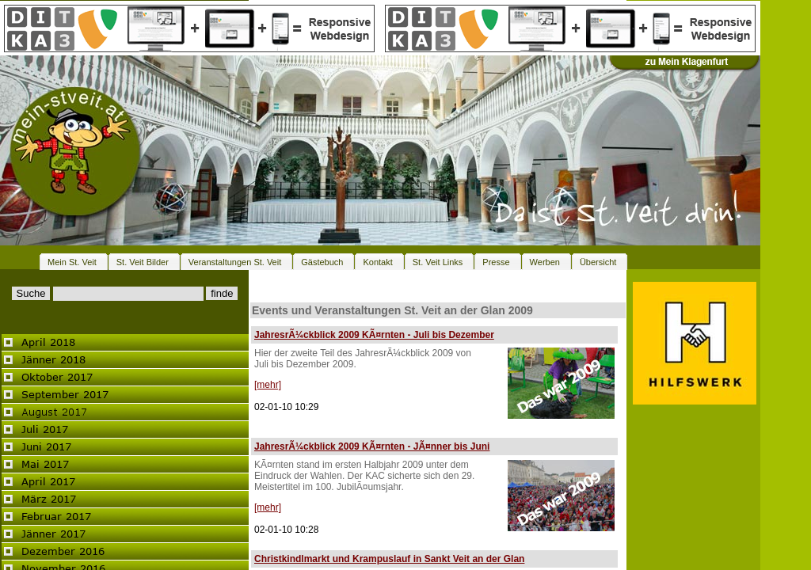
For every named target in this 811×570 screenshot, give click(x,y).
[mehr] (267, 384)
